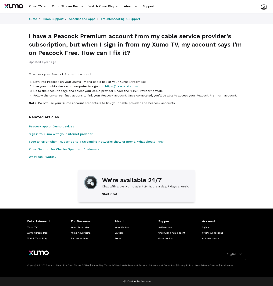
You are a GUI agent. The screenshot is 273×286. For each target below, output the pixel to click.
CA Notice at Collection (162, 265)
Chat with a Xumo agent (171, 232)
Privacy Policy (185, 265)
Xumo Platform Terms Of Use (72, 265)
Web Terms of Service (134, 265)
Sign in (205, 227)
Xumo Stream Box (67, 6)
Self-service (165, 227)
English (235, 254)
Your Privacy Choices (206, 265)
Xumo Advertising (80, 232)
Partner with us (79, 238)
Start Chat (109, 194)
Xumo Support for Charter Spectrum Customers (64, 149)
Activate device (210, 238)
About (130, 6)
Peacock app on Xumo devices (51, 126)
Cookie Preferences (139, 281)
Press (118, 238)
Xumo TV (37, 6)
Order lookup (165, 238)
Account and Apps (82, 19)
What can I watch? (42, 157)
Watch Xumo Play (103, 6)
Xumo (33, 19)
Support (149, 6)
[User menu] (264, 7)
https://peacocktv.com (121, 86)
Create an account (212, 232)
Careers (119, 232)
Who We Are (122, 227)
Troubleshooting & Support (120, 19)
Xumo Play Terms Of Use (106, 265)
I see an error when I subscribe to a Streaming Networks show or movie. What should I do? (96, 141)
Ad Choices (226, 265)
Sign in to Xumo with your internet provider (61, 134)
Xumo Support (53, 19)
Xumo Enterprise (80, 227)
